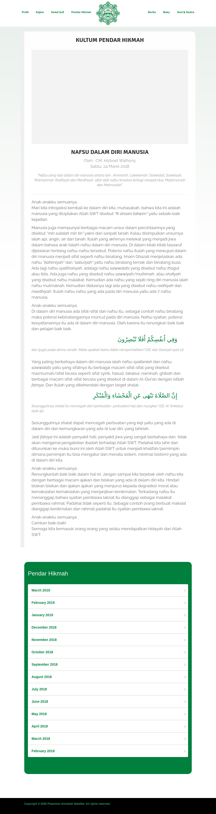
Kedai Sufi (57, 12)
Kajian (40, 12)
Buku (166, 12)
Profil (25, 12)
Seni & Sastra (185, 12)
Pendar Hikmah (81, 12)
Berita (152, 12)
